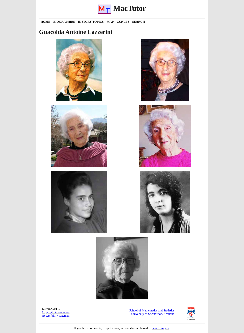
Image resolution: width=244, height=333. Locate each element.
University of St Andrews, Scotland (152, 313)
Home (45, 21)
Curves (123, 21)
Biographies (64, 21)
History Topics (91, 21)
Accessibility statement (56, 315)
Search (138, 21)
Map (110, 21)
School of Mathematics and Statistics (151, 310)
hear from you (160, 328)
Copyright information (55, 312)
